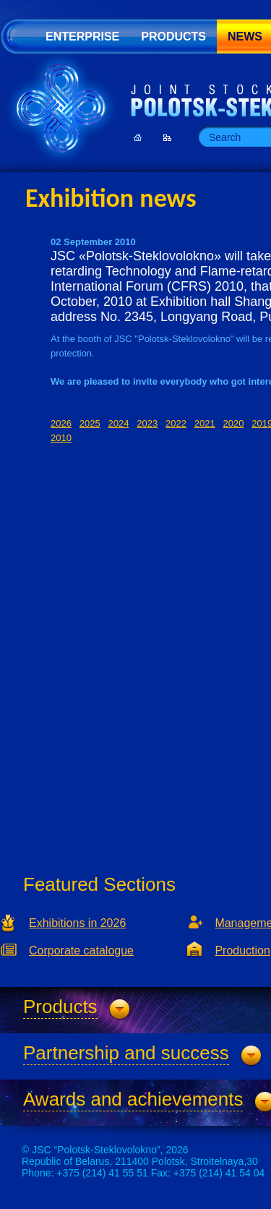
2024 (118, 423)
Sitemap (167, 137)
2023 (147, 423)
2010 (61, 437)
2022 (175, 423)
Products (173, 36)
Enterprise (82, 36)
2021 (204, 423)
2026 (61, 423)
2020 (233, 423)
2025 (89, 423)
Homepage (138, 137)
